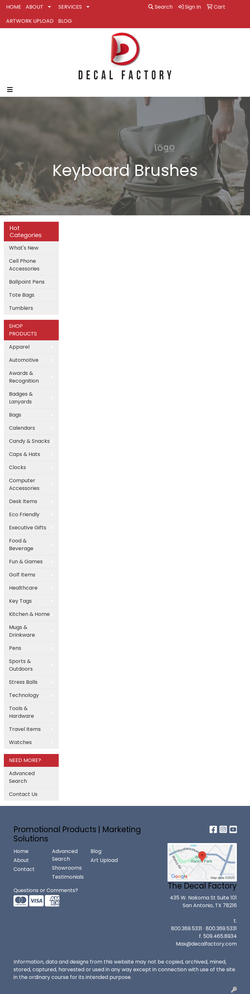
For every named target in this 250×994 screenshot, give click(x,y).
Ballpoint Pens (27, 282)
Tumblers (21, 308)
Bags (15, 414)
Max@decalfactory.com (206, 944)
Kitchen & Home (29, 614)
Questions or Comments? (45, 890)
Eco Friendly (24, 514)
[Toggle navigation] (10, 89)
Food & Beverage (21, 544)
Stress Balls (23, 682)
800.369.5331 (186, 928)
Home (21, 851)
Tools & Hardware (21, 712)
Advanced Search (22, 777)
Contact (24, 869)
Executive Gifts (27, 527)
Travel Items (25, 729)
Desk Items (23, 501)
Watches (20, 742)
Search (160, 7)
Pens (15, 648)
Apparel (19, 347)
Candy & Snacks (29, 441)
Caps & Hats (24, 454)
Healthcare (23, 588)
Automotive (24, 360)
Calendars (22, 428)
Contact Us (23, 794)
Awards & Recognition (24, 377)
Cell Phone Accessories (24, 264)
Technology (24, 695)
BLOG (65, 21)
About (21, 860)
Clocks (17, 467)
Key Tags (20, 601)
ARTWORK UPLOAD (30, 21)
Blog (96, 851)
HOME (13, 7)
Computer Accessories (24, 484)
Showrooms (67, 868)
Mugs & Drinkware (22, 631)
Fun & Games (26, 561)
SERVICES (70, 7)
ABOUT (34, 7)
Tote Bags (21, 295)
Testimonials (67, 877)
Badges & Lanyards (21, 397)
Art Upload (104, 860)
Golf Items (22, 574)
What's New (24, 248)
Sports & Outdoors (21, 665)
